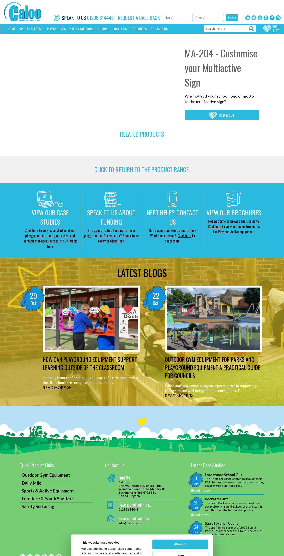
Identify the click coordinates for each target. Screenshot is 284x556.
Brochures (139, 28)
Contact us (159, 28)
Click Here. (117, 240)
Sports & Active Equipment (48, 490)
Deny (180, 535)
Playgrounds (56, 28)
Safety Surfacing (82, 28)
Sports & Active (31, 28)
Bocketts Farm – (218, 499)
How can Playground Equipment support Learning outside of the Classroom (90, 363)
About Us (120, 28)
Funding (103, 28)
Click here (184, 235)
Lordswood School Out (223, 475)
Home (11, 28)
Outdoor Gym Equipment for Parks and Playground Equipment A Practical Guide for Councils (212, 367)
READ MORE (54, 387)
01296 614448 (100, 17)
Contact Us (226, 115)
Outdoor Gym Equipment (46, 475)
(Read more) (200, 490)
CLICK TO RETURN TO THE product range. (142, 169)
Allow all (180, 523)
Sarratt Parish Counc (221, 523)
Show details (90, 548)
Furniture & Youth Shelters (48, 498)
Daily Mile (31, 483)
